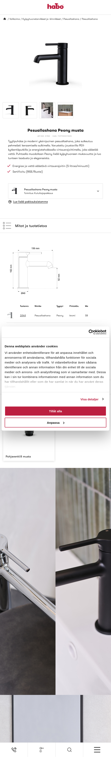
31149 (23, 315)
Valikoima (15, 18)
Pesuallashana (71, 18)
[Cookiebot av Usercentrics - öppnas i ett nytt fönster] (88, 332)
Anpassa (55, 422)
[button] (69, 749)
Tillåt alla (55, 411)
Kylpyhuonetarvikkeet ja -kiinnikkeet (41, 18)
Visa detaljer (89, 399)
